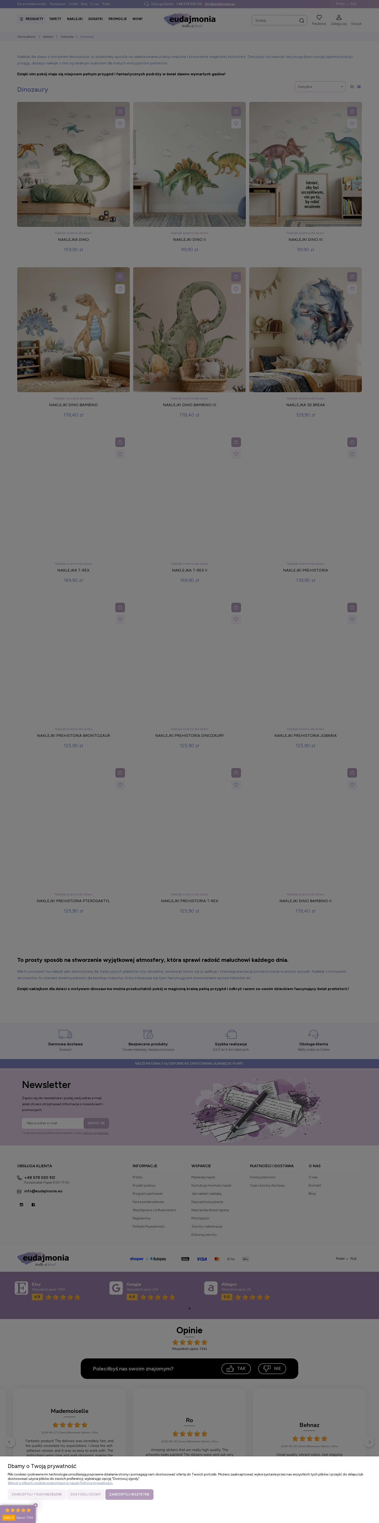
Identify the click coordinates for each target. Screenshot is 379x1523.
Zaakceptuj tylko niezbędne (37, 1494)
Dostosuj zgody (86, 1494)
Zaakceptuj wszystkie (129, 1494)
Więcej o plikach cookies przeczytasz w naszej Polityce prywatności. (60, 1483)
